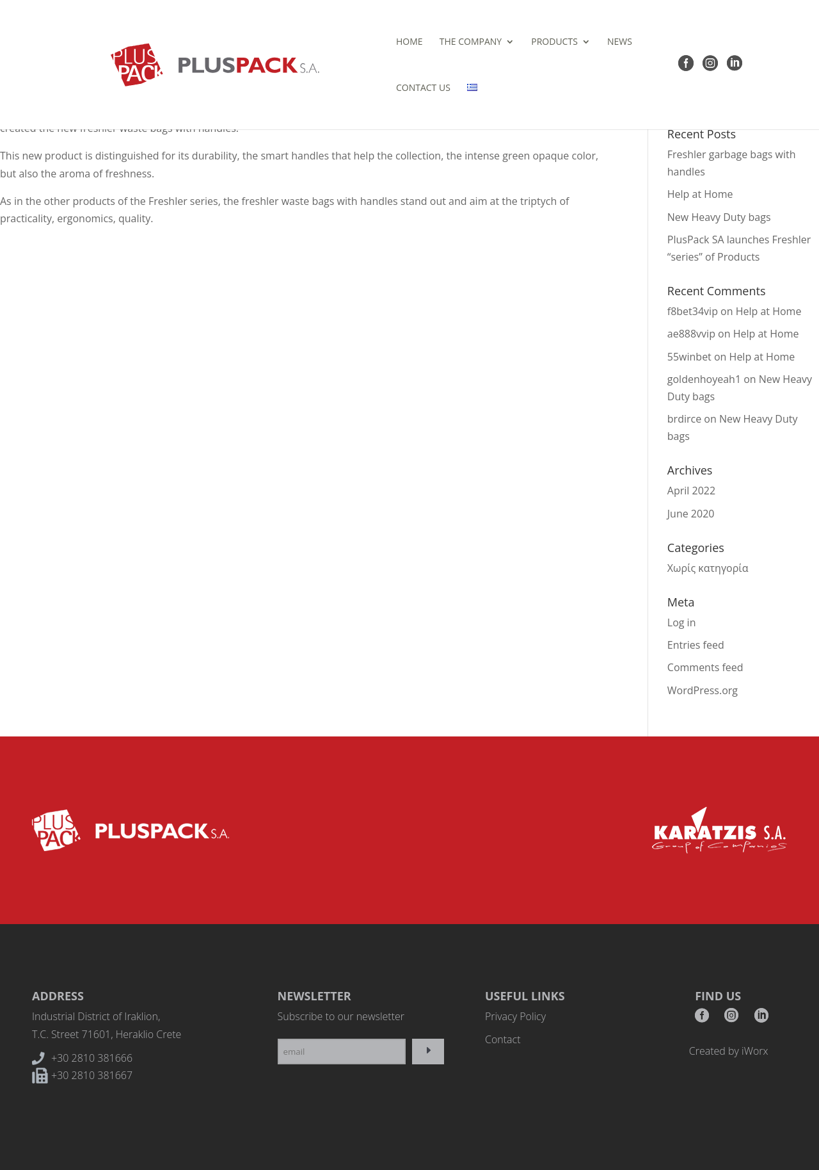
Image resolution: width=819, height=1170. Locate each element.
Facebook (702, 1019)
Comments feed (705, 667)
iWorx (755, 1051)
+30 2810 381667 (91, 1075)
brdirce (684, 419)
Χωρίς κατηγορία (708, 568)
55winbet (689, 357)
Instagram (731, 1019)
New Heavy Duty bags (719, 217)
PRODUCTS (434, 42)
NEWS (499, 42)
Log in (681, 622)
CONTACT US (556, 42)
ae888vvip (691, 334)
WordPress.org (702, 690)
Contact (503, 1039)
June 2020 (691, 514)
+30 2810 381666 (91, 1058)
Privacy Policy (515, 1016)
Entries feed (695, 645)
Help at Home (700, 194)
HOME (289, 42)
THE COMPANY (350, 42)
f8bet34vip (692, 311)
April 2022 (691, 490)
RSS (761, 1019)
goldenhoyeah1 (704, 379)
